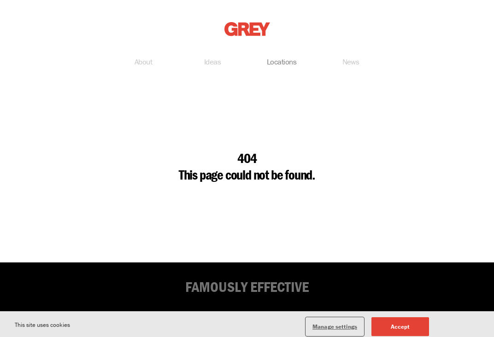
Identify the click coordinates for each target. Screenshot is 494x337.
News (350, 63)
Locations (281, 63)
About (143, 63)
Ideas (212, 63)
